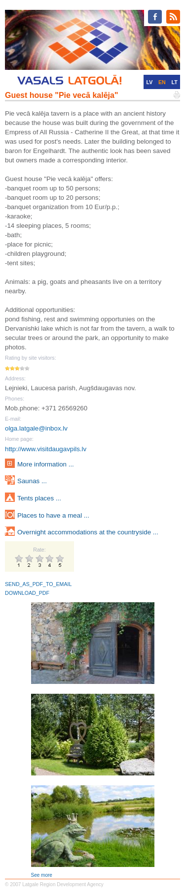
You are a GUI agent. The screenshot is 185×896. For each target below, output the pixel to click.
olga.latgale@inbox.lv (36, 428)
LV (149, 82)
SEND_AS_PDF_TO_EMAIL (38, 584)
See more (41, 875)
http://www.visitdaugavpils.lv (45, 449)
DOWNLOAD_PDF (27, 593)
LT (175, 82)
